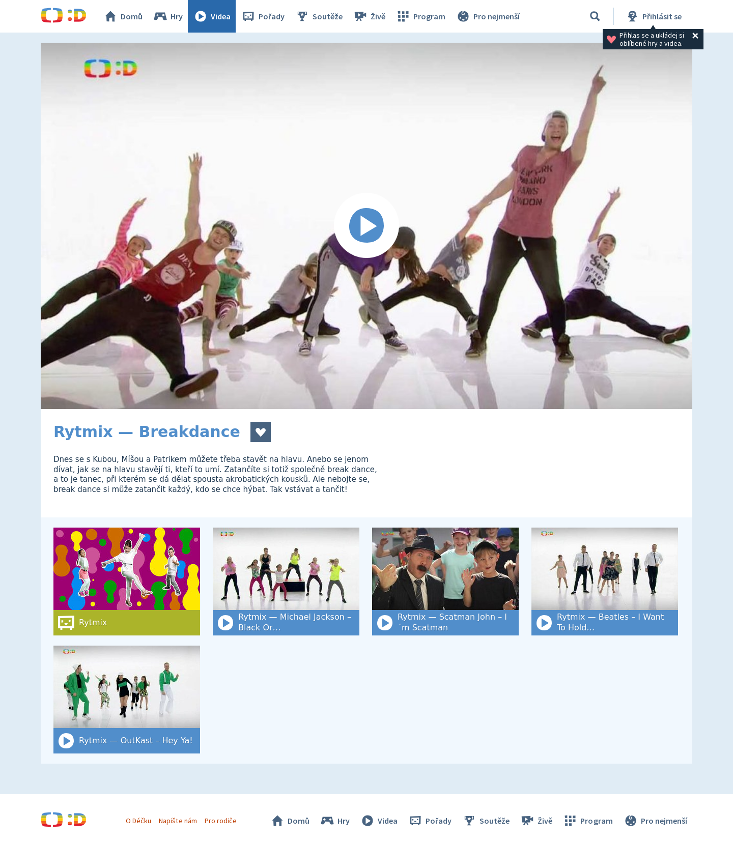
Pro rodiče (221, 820)
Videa (212, 16)
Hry (168, 16)
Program (420, 16)
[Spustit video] (366, 226)
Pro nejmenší (488, 16)
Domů (123, 16)
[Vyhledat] (595, 16)
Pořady (263, 16)
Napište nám (177, 820)
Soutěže (319, 16)
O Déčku (138, 820)
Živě (369, 16)
